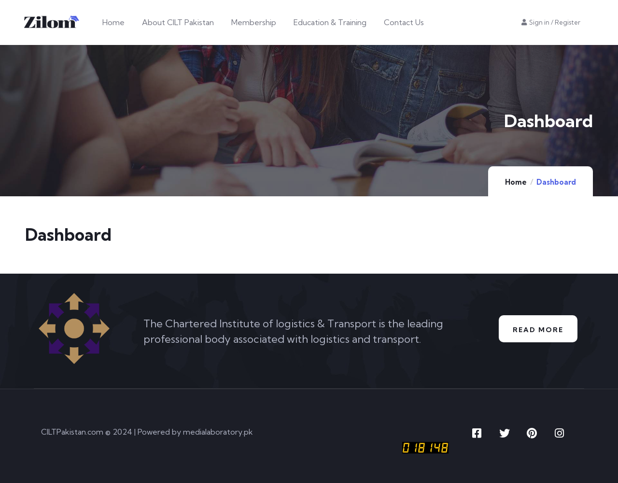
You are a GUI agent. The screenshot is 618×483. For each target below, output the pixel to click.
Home (516, 182)
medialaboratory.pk (218, 432)
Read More (537, 329)
